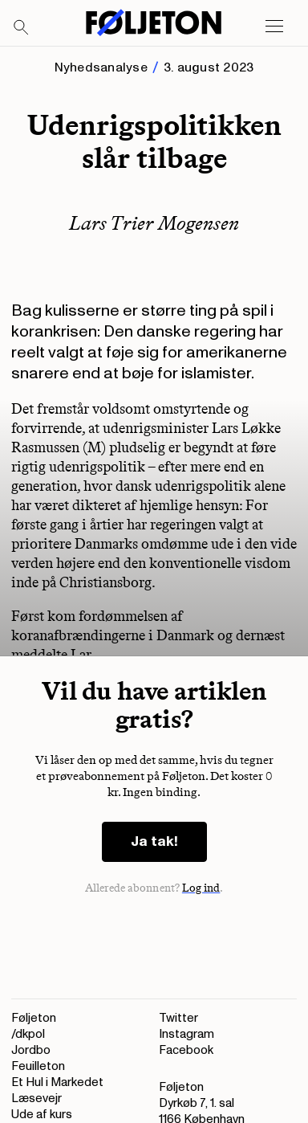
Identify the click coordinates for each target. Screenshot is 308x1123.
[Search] (21, 28)
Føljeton (33, 1018)
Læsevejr (36, 1098)
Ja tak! (154, 841)
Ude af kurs (41, 1114)
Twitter (178, 1018)
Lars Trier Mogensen (154, 223)
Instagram (186, 1034)
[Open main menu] (274, 26)
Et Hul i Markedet (57, 1082)
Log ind (201, 888)
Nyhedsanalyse (101, 67)
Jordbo (31, 1050)
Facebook (186, 1050)
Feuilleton (38, 1066)
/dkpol (28, 1034)
